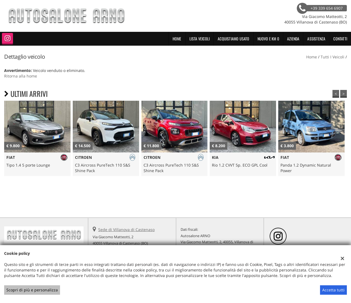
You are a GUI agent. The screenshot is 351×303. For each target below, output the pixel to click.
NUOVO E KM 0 (268, 39)
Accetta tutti (333, 289)
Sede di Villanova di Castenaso (126, 229)
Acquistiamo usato (233, 39)
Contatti (340, 39)
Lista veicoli (199, 39)
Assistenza (316, 39)
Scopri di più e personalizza (32, 289)
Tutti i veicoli (332, 56)
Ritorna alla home (20, 76)
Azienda (293, 39)
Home (177, 39)
